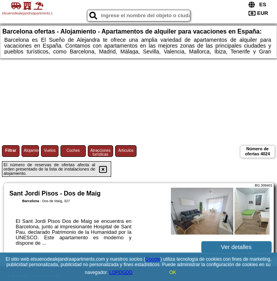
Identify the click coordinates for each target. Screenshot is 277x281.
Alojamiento (31, 150)
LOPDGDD (120, 272)
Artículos (125, 150)
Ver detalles (236, 247)
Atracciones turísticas (100, 152)
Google (152, 259)
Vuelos (49, 150)
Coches (73, 150)
